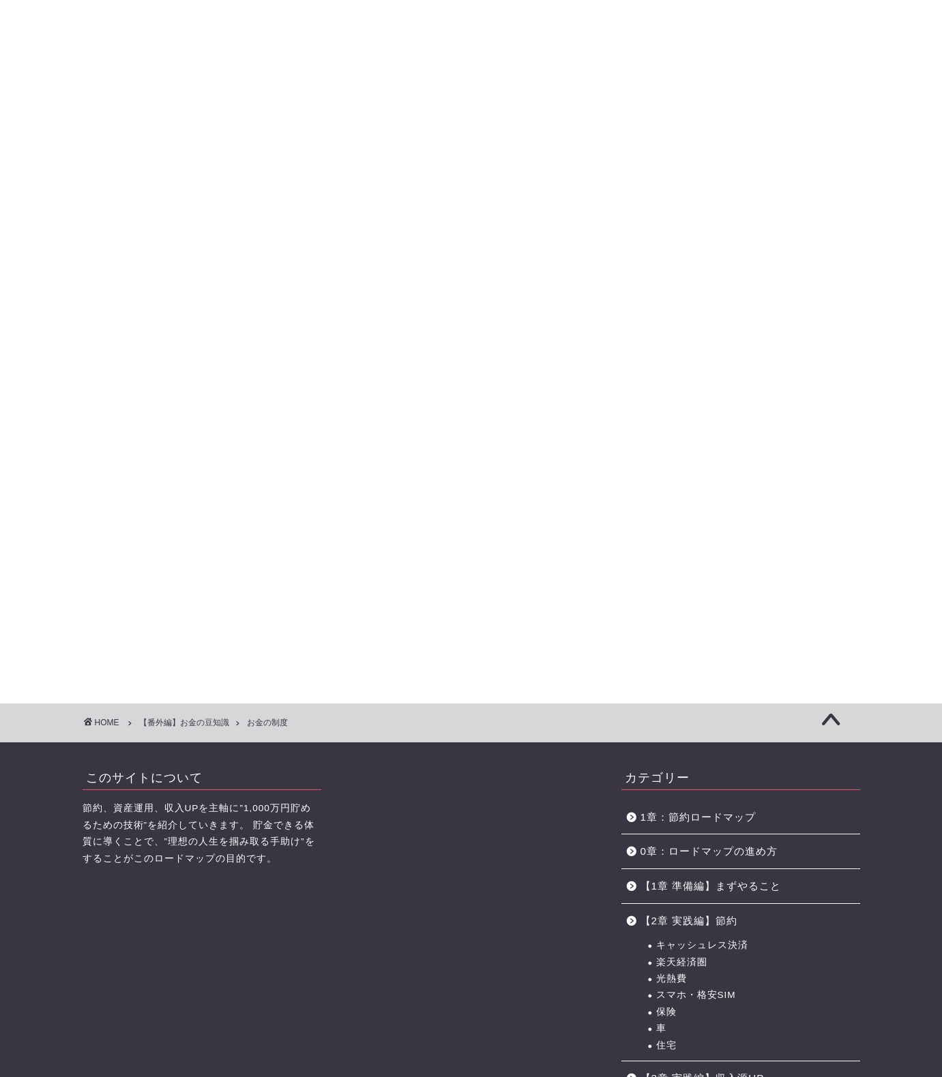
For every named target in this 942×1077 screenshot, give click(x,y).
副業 (666, 739)
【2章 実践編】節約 (689, 540)
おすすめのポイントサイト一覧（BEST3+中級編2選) (705, 94)
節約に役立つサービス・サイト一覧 (811, 94)
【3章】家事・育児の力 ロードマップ (415, 94)
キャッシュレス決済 (702, 565)
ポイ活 (671, 756)
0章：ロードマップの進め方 (709, 471)
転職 (666, 723)
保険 (666, 631)
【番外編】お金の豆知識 (701, 863)
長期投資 (676, 814)
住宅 (666, 665)
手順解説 (676, 888)
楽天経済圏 (681, 582)
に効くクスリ (471, 34)
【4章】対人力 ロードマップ (511, 94)
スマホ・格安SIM (696, 615)
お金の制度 (681, 905)
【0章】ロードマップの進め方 (130, 94)
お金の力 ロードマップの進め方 (602, 94)
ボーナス (676, 922)
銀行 (666, 955)
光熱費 (671, 598)
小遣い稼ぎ (681, 938)
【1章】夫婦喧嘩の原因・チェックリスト (225, 94)
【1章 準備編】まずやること (711, 505)
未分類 (657, 988)
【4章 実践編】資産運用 (700, 789)
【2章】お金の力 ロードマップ (320, 94)
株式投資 (676, 830)
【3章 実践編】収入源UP (703, 697)
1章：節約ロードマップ (704, 436)
